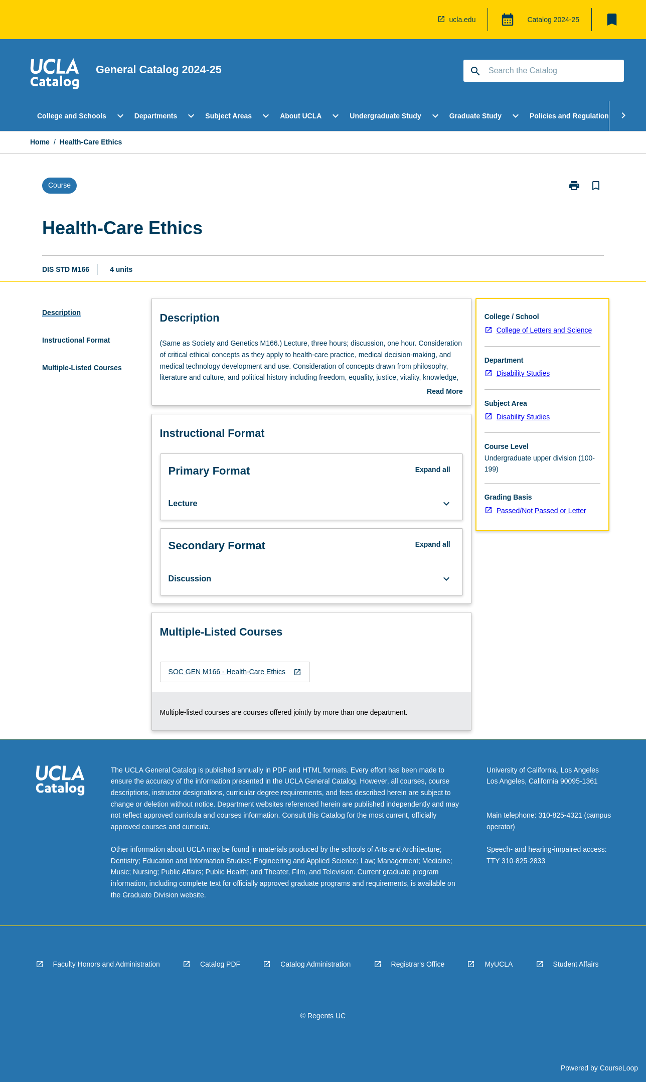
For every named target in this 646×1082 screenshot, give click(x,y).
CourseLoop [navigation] (619, 1068)
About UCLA (300, 116)
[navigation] (55, 75)
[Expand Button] (446, 504)
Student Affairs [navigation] (576, 964)
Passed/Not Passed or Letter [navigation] (541, 511)
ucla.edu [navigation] (462, 20)
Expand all (432, 470)
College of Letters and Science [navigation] (544, 330)
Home (40, 142)
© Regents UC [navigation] (323, 1016)
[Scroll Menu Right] (623, 116)
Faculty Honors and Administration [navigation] (106, 964)
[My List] (612, 20)
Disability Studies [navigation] (523, 373)
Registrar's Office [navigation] (418, 964)
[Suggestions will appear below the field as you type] (544, 71)
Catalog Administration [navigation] (315, 964)
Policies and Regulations (571, 116)
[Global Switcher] (507, 19)
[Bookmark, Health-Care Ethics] (596, 186)
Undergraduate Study (385, 116)
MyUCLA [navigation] (498, 964)
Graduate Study (475, 116)
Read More (445, 392)
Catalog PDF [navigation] (220, 964)
